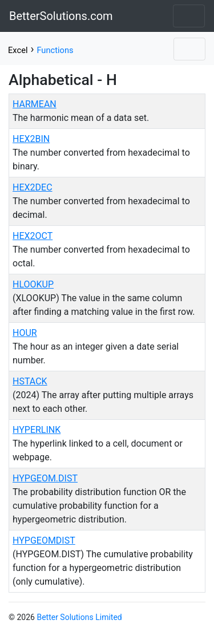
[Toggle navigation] (189, 16)
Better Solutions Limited (79, 617)
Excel (17, 50)
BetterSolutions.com (61, 16)
